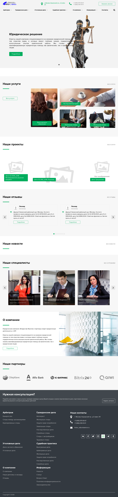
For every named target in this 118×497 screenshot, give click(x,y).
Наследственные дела (45, 430)
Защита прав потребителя (46, 423)
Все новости (110, 244)
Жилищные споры (43, 420)
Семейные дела (43, 464)
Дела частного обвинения (13, 447)
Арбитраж (7, 10)
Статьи (39, 475)
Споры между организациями (14, 420)
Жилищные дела (43, 454)
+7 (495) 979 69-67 (78, 3)
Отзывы (6, 478)
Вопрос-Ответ (42, 478)
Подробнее (16, 54)
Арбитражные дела (44, 450)
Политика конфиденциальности (48, 481)
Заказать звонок (106, 4)
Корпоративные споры (11, 423)
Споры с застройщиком (45, 436)
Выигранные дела (43, 447)
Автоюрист (41, 416)
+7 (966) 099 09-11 (78, 4)
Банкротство (7, 416)
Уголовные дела (41, 10)
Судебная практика (60, 10)
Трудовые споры (43, 440)
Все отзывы (111, 197)
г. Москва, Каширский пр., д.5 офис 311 (87, 417)
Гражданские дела (22, 10)
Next (113, 217)
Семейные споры (43, 433)
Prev (5, 217)
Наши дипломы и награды (13, 475)
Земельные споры (44, 426)
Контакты (105, 10)
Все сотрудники (109, 263)
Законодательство (43, 485)
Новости (40, 471)
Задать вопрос (108, 401)
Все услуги (10, 98)
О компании (77, 10)
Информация (92, 10)
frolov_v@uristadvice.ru (82, 427)
